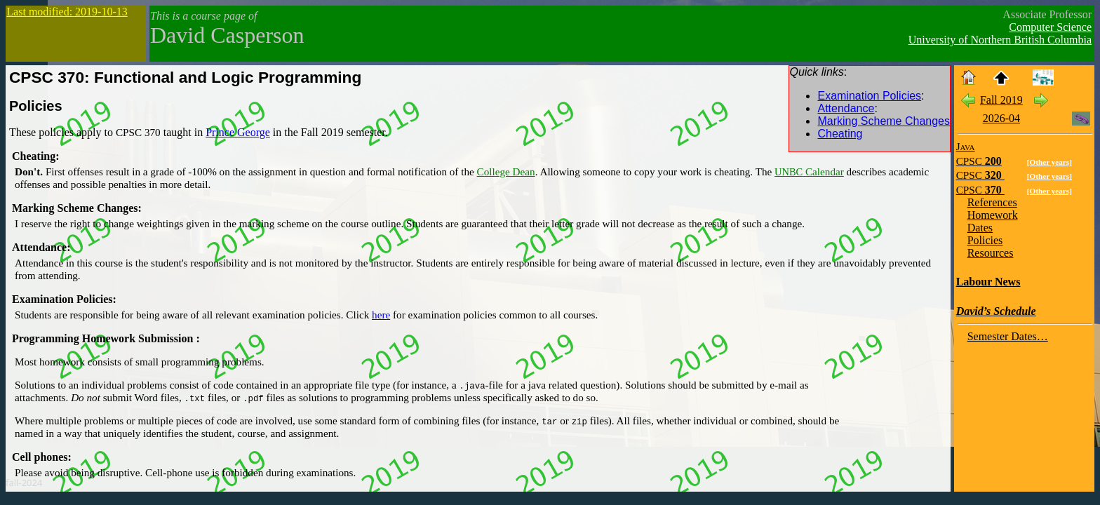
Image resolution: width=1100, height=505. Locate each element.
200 (979, 161)
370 (980, 190)
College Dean (506, 171)
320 (980, 175)
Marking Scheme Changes (883, 121)
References (992, 202)
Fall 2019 (1001, 100)
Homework (992, 215)
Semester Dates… (1007, 336)
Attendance (845, 108)
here (381, 315)
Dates (980, 228)
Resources (990, 253)
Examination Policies (869, 96)
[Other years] (1049, 162)
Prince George (238, 132)
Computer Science (1050, 27)
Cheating (839, 134)
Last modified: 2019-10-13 (66, 12)
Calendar (809, 171)
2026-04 (1001, 118)
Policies (35, 106)
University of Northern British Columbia (1000, 40)
